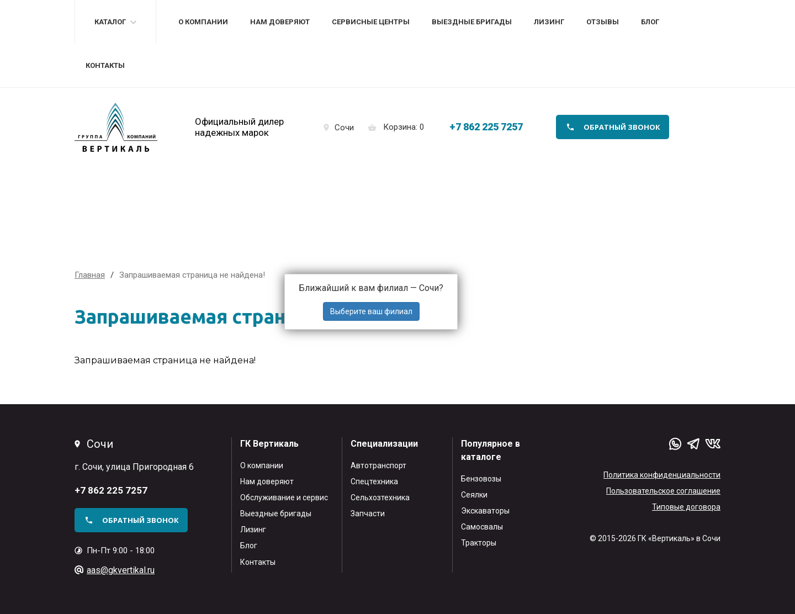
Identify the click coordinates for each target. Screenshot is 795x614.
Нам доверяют (280, 22)
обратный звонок (622, 127)
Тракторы (478, 542)
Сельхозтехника (380, 497)
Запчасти (368, 513)
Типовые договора (686, 506)
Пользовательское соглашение (663, 490)
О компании (203, 22)
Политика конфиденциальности (661, 474)
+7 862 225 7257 (486, 127)
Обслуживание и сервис (284, 497)
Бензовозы (481, 478)
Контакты (105, 65)
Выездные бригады (472, 22)
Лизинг (549, 22)
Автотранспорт (378, 465)
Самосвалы (482, 526)
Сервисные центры (371, 22)
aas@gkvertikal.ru (121, 570)
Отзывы (602, 22)
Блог (650, 22)
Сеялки (474, 494)
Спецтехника (374, 481)
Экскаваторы (485, 510)
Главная (90, 275)
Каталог (110, 22)
